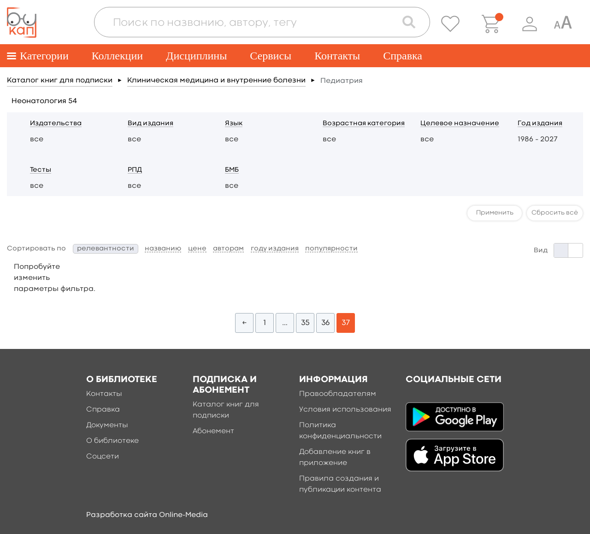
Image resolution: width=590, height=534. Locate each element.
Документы (107, 425)
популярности (331, 249)
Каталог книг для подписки (59, 80)
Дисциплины (196, 56)
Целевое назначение (459, 124)
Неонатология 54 (44, 101)
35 (305, 322)
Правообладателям (337, 394)
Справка (402, 56)
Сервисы (270, 56)
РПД (135, 170)
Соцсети (102, 456)
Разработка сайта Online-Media (147, 515)
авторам (228, 249)
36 (325, 322)
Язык (233, 124)
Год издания (540, 124)
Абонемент (213, 431)
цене (197, 249)
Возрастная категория (364, 124)
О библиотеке (112, 441)
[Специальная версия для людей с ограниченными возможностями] (563, 24)
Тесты (40, 170)
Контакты (337, 56)
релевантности (105, 249)
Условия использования (345, 409)
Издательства (56, 124)
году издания (275, 249)
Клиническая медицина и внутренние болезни (216, 80)
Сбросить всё (554, 212)
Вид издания (150, 124)
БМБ (232, 170)
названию (163, 249)
